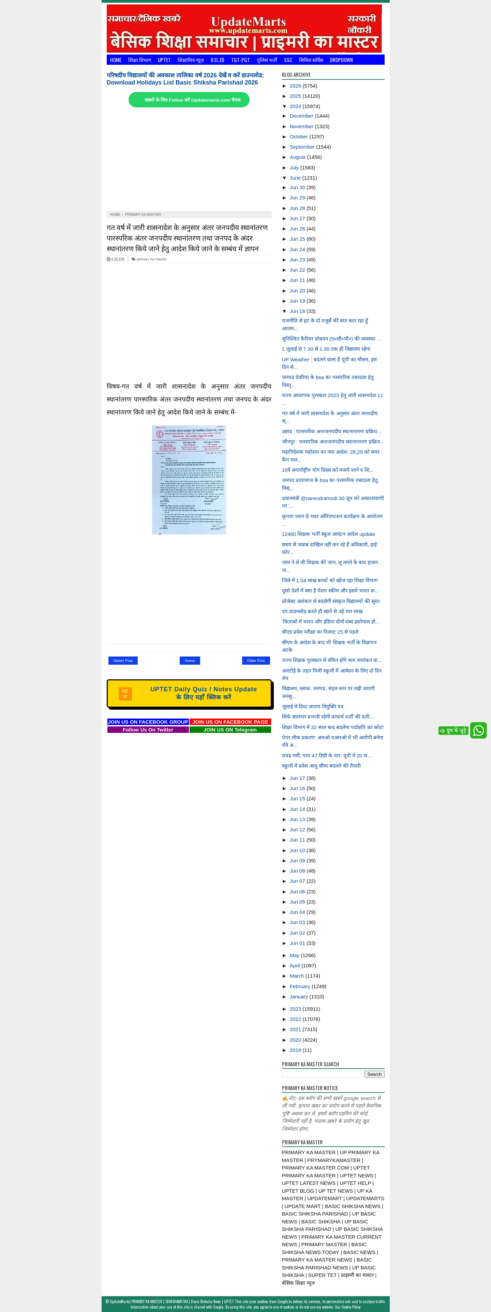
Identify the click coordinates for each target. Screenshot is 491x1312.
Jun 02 (298, 933)
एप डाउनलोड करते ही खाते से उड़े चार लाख (322, 611)
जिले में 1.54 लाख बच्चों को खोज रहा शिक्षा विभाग (330, 580)
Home (115, 59)
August (298, 157)
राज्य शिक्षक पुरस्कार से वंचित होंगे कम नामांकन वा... (332, 660)
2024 (296, 106)
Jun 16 (298, 788)
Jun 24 (298, 249)
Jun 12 (298, 829)
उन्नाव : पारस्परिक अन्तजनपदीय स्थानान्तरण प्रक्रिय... (332, 431)
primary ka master (149, 259)
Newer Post (123, 661)
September (303, 147)
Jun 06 (298, 891)
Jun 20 (298, 290)
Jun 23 (298, 259)
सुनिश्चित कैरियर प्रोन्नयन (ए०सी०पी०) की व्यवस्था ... (332, 339)
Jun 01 (298, 943)
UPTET (164, 59)
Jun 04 (298, 912)
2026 (296, 86)
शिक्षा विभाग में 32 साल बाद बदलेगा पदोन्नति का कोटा (333, 727)
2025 (296, 96)
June (296, 178)
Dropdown (341, 59)
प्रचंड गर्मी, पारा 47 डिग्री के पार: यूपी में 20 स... (327, 755)
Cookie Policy (351, 1307)
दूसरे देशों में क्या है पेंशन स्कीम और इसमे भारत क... (330, 590)
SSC (288, 59)
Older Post (256, 661)
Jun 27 (298, 218)
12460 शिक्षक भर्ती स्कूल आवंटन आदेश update (328, 534)
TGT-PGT (240, 59)
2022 (296, 1019)
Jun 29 (298, 197)
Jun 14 (298, 809)
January (300, 996)
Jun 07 (298, 881)
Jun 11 (298, 840)
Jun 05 (298, 902)
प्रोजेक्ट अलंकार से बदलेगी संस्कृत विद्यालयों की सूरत (331, 601)
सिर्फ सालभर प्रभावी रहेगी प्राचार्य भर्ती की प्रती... (328, 717)
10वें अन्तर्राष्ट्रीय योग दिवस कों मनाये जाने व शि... (328, 470)
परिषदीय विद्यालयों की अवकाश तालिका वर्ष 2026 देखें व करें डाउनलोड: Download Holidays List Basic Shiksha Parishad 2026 (185, 79)
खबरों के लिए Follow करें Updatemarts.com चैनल (192, 100)
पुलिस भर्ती (267, 59)
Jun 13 (298, 819)
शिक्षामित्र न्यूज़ (191, 59)
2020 (296, 1040)
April (295, 965)
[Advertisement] (189, 160)
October (300, 136)
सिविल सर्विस (311, 59)
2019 (296, 1050)
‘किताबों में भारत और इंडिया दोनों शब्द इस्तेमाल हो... (331, 621)
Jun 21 (298, 280)
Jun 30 (298, 187)
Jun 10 (298, 850)
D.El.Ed (217, 59)
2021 (296, 1029)
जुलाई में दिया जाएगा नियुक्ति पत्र (313, 706)
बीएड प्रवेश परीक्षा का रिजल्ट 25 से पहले (320, 632)
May (295, 955)
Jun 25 (298, 239)
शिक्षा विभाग (139, 59)
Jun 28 (298, 208)
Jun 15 (298, 798)
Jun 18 (298, 311)
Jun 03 (298, 922)
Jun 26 (298, 228)
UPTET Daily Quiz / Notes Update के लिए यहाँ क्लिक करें (188, 693)
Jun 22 (298, 270)
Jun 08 (298, 871)
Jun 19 (298, 301)
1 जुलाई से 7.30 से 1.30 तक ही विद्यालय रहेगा (326, 349)
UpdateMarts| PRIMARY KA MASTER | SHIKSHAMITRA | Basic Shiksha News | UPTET (172, 1301)
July (295, 167)
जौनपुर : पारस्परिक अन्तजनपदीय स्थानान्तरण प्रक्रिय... (333, 441)
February (301, 986)
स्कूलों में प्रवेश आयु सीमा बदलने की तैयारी (321, 766)
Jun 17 (298, 778)
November (302, 126)
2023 (296, 1009)
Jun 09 (298, 860)
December (302, 116)
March (298, 976)
